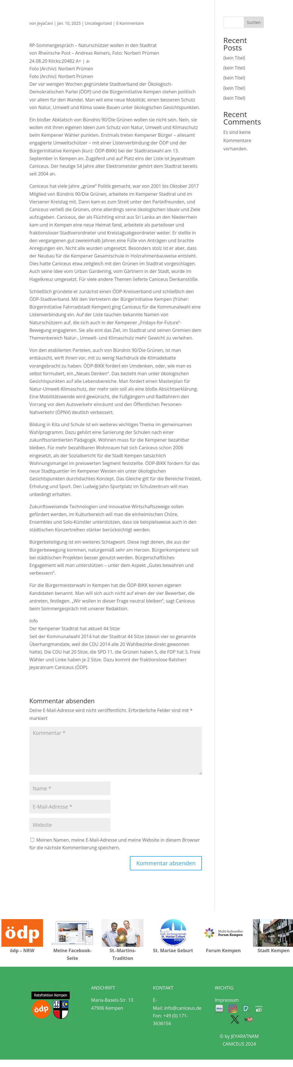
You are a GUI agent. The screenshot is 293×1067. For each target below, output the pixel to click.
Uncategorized (98, 23)
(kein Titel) (234, 58)
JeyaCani (45, 23)
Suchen (254, 22)
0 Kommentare (130, 23)
